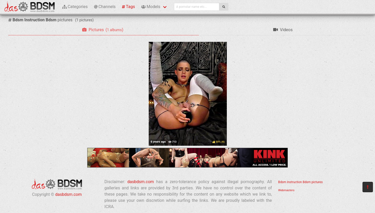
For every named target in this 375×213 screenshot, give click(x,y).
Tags (128, 6)
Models (150, 6)
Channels (105, 6)
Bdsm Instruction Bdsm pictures (300, 182)
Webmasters (286, 190)
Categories (75, 6)
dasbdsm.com (68, 194)
